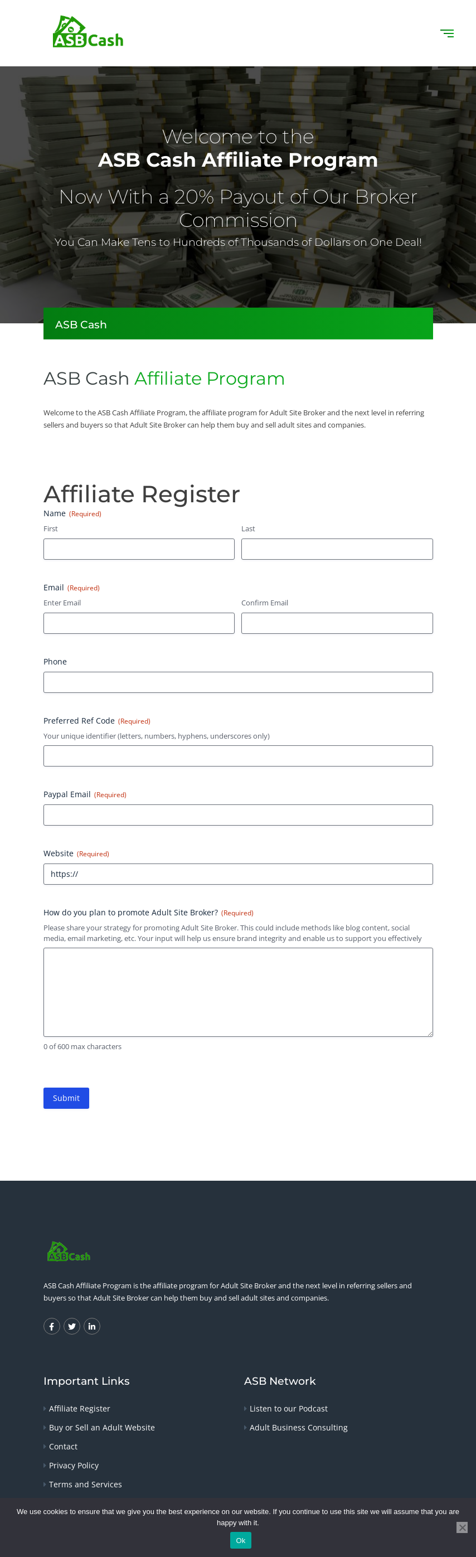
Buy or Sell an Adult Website (102, 1427)
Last (248, 528)
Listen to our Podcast (289, 1408)
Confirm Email (264, 603)
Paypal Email (85, 794)
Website (76, 853)
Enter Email (62, 603)
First (50, 528)
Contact (63, 1446)
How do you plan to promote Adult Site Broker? (148, 912)
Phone (55, 661)
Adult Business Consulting (299, 1427)
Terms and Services (85, 1484)
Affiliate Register (79, 1408)
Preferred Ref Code (96, 720)
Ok (240, 1540)
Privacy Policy (74, 1465)
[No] (462, 1527)
